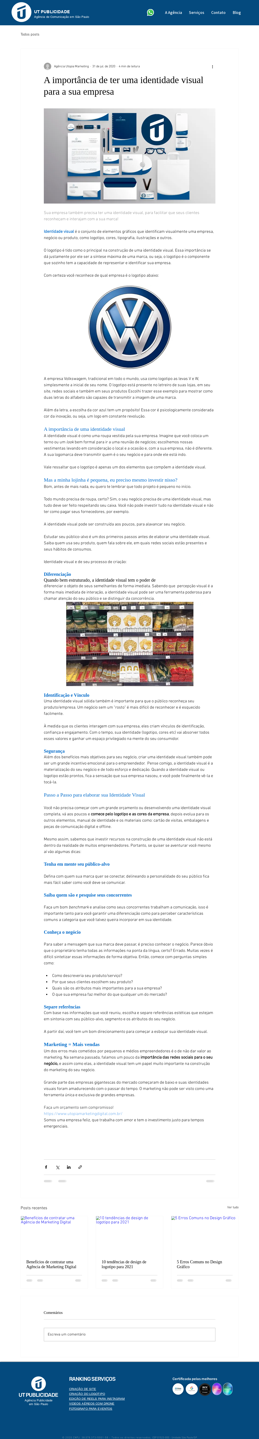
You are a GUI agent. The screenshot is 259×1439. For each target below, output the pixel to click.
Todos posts (30, 34)
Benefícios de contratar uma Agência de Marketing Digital (51, 1264)
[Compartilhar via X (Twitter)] (57, 1167)
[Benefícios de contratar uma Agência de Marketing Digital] (54, 1235)
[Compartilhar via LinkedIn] (69, 1167)
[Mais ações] (212, 66)
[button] (196, 12)
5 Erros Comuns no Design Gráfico (199, 1264)
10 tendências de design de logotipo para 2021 (124, 1264)
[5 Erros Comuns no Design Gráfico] (204, 1235)
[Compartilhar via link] (80, 1167)
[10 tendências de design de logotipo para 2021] (129, 1235)
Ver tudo (233, 1207)
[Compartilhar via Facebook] (46, 1167)
